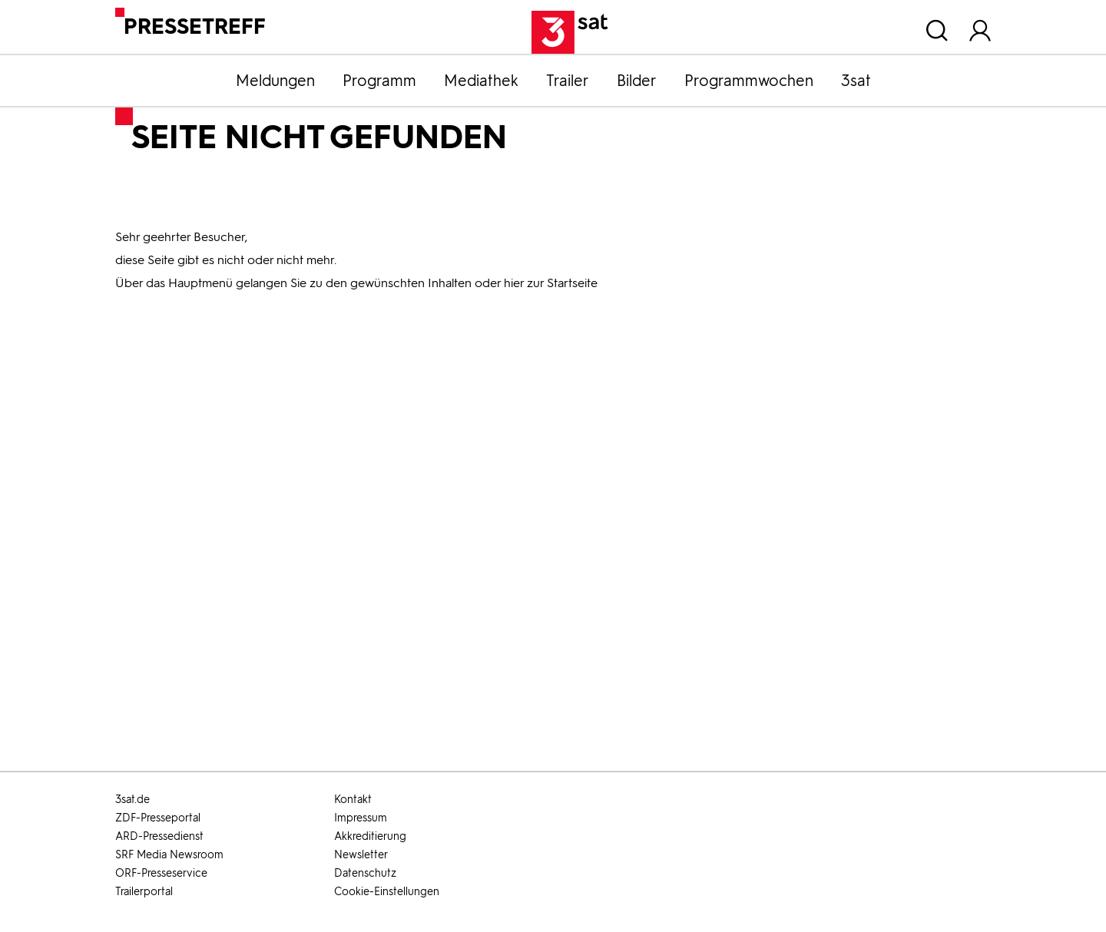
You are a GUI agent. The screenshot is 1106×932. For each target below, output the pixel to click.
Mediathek (481, 80)
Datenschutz (365, 873)
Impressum (360, 818)
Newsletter (361, 854)
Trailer (567, 80)
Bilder (637, 80)
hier (514, 283)
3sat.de (132, 799)
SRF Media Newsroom (169, 854)
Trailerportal (144, 891)
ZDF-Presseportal (157, 818)
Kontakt (353, 799)
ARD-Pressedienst (159, 836)
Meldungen (275, 80)
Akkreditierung (370, 836)
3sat (856, 80)
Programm (379, 80)
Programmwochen (748, 80)
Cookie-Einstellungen (386, 891)
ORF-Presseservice (161, 873)
